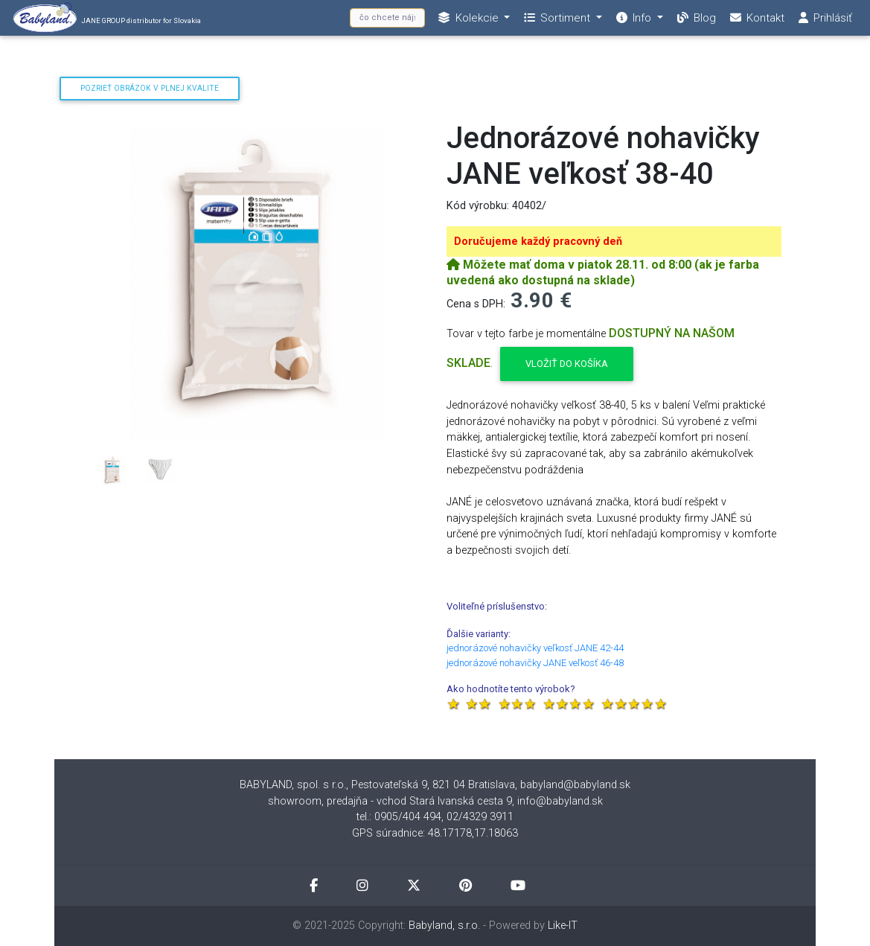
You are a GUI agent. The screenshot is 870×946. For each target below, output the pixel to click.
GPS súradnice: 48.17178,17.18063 (435, 833)
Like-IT (563, 925)
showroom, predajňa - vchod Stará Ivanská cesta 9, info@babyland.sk (435, 801)
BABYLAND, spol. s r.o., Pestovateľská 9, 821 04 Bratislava (377, 785)
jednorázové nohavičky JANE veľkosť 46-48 (535, 662)
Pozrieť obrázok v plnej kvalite (149, 88)
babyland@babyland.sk (575, 785)
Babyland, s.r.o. (444, 925)
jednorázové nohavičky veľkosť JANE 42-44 (535, 647)
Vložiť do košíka (566, 363)
